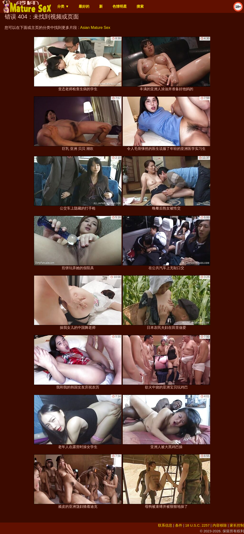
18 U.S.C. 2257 (197, 525)
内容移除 (220, 525)
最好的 (84, 6)
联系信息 (165, 525)
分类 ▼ (63, 6)
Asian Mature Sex (95, 28)
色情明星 (119, 6)
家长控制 (237, 525)
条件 (178, 525)
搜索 (140, 6)
